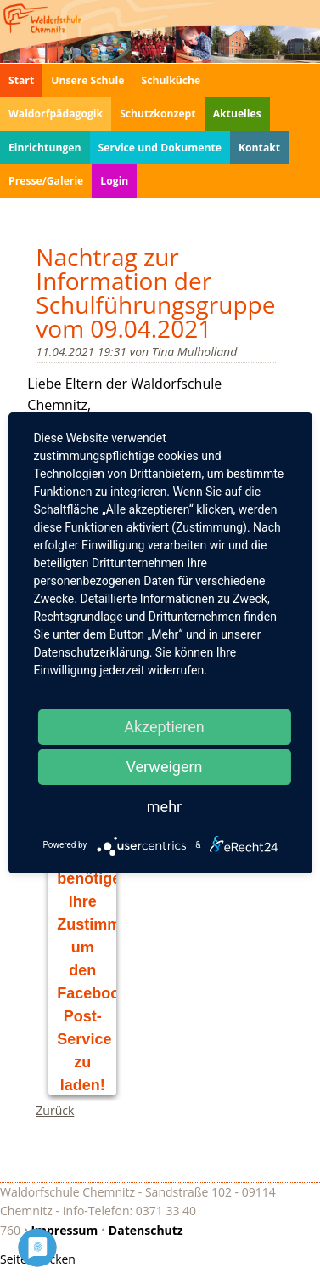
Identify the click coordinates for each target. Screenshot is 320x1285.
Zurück (55, 1110)
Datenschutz (146, 1230)
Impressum (64, 1230)
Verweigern (164, 767)
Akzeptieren (164, 727)
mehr (164, 807)
